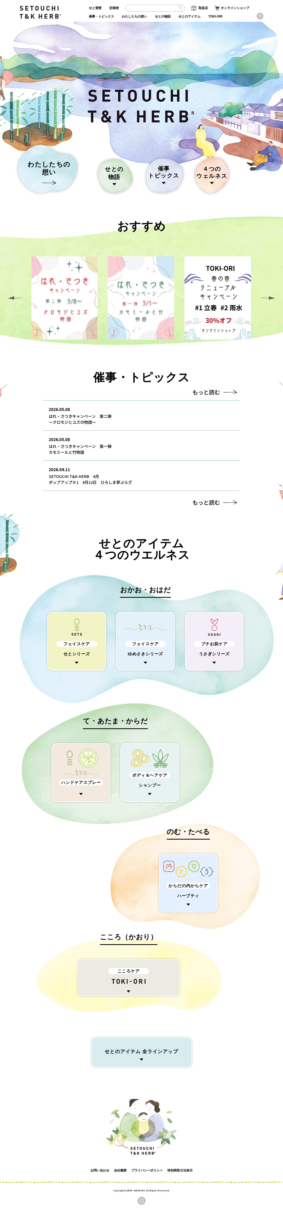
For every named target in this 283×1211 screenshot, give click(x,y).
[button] (268, 298)
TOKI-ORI (215, 16)
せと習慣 (95, 8)
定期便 (114, 8)
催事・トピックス (101, 16)
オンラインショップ (235, 8)
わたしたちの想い (134, 16)
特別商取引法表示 (180, 1170)
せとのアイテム (189, 16)
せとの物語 (163, 16)
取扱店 (203, 8)
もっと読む (206, 392)
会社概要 (120, 1170)
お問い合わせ (99, 1170)
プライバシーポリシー (147, 1170)
